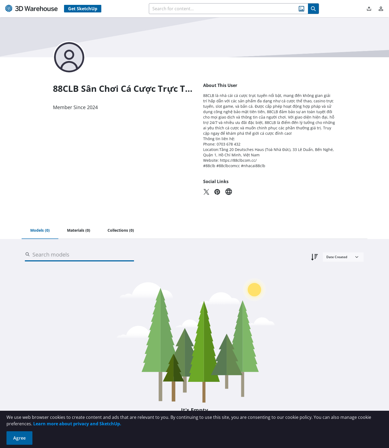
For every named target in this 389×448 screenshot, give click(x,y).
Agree (19, 438)
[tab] (40, 230)
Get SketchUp (82, 9)
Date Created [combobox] (336, 257)
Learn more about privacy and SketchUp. (77, 424)
